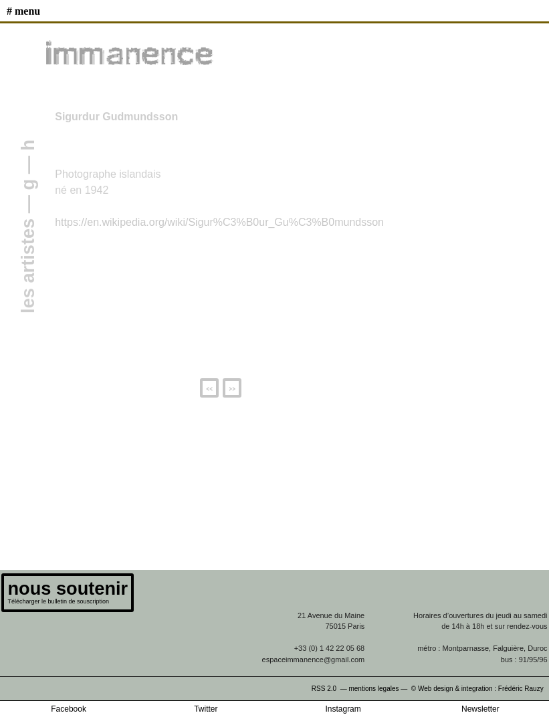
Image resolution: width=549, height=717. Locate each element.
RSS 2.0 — (330, 688)
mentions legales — (378, 688)
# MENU (23, 11)
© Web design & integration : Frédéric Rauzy (480, 688)
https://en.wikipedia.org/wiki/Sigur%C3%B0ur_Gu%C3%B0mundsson (219, 222)
